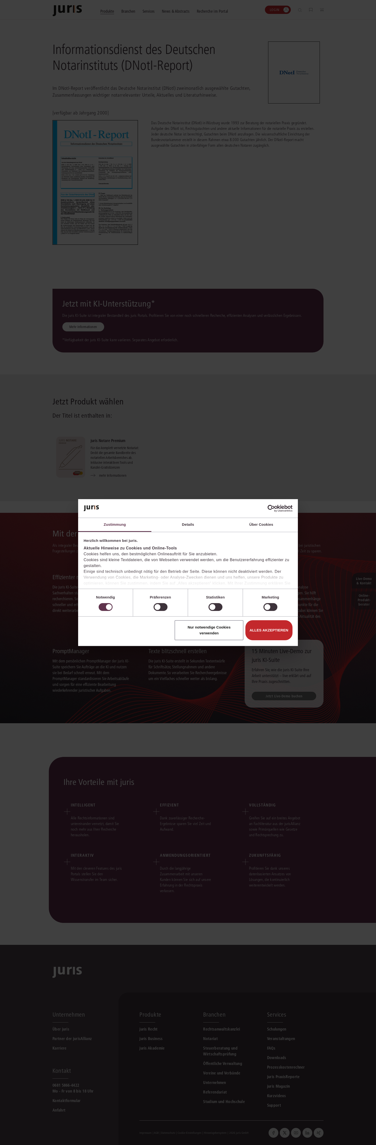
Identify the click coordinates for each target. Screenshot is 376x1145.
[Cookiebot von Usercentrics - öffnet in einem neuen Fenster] (271, 508)
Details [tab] (188, 524)
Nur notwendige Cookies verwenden (209, 630)
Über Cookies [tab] (261, 524)
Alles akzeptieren (269, 630)
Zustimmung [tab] (115, 524)
